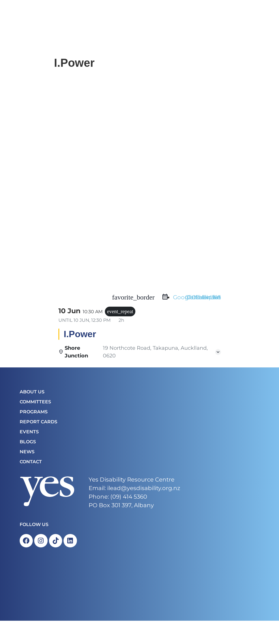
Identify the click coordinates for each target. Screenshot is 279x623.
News (27, 453)
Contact (31, 463)
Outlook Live (203, 298)
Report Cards (38, 423)
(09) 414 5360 (128, 498)
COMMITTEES (35, 403)
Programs (34, 413)
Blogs (28, 443)
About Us (32, 393)
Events (29, 433)
